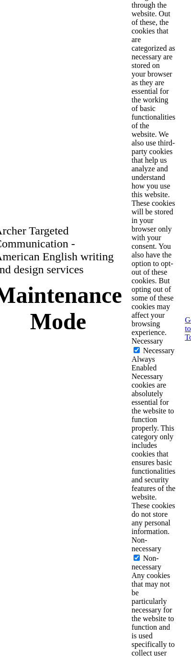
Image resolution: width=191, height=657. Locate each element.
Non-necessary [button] (146, 544)
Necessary (159, 350)
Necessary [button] (147, 341)
